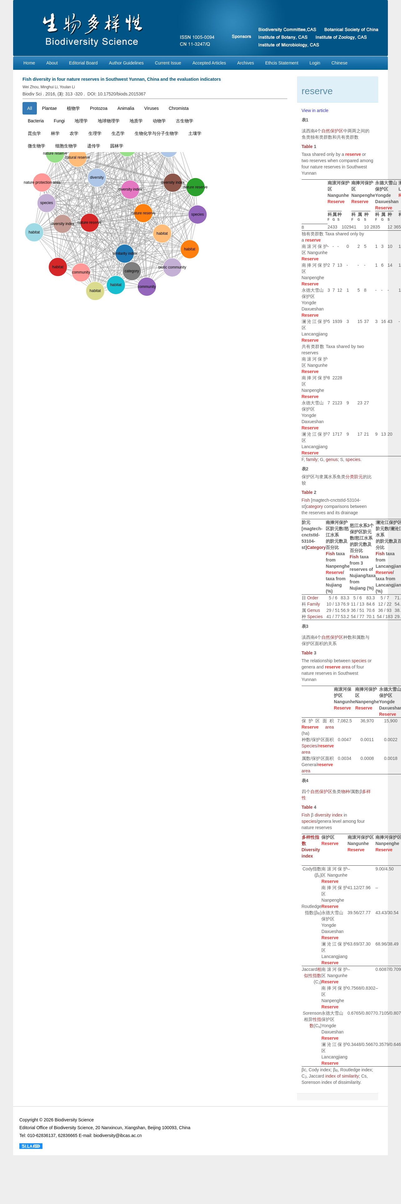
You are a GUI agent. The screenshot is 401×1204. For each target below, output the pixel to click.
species (352, 459)
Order (312, 597)
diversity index (329, 814)
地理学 (81, 120)
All (29, 108)
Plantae (49, 108)
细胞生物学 (66, 145)
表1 (305, 119)
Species (315, 616)
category (314, 506)
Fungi (59, 120)
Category (316, 547)
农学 (74, 133)
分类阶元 (354, 476)
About (52, 62)
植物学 (73, 108)
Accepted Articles (209, 62)
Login (314, 62)
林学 (55, 133)
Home (29, 62)
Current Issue (168, 62)
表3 (305, 626)
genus (332, 459)
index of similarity (342, 1075)
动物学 (159, 120)
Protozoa (98, 108)
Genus (313, 610)
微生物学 (36, 145)
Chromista (179, 108)
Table (307, 146)
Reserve (336, 201)
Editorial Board (83, 62)
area (346, 666)
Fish (306, 500)
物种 (345, 791)
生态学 (118, 133)
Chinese (339, 62)
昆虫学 (34, 133)
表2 (305, 468)
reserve (353, 154)
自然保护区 (332, 130)
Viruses (151, 108)
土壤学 (194, 133)
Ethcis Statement (281, 62)
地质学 (136, 120)
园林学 (116, 145)
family (312, 459)
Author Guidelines (126, 62)
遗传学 (93, 145)
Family (313, 604)
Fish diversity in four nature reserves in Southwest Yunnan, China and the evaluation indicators (121, 79)
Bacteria (36, 120)
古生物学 (184, 120)
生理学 (94, 133)
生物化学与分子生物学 (156, 133)
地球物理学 (109, 120)
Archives (245, 62)
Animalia (125, 108)
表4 (305, 780)
